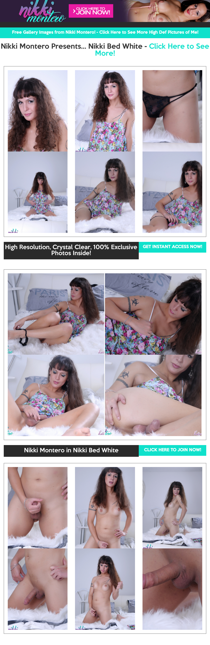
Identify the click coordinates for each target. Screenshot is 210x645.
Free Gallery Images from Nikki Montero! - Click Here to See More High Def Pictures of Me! (105, 32)
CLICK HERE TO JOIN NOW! (172, 450)
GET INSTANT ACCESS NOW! (172, 247)
